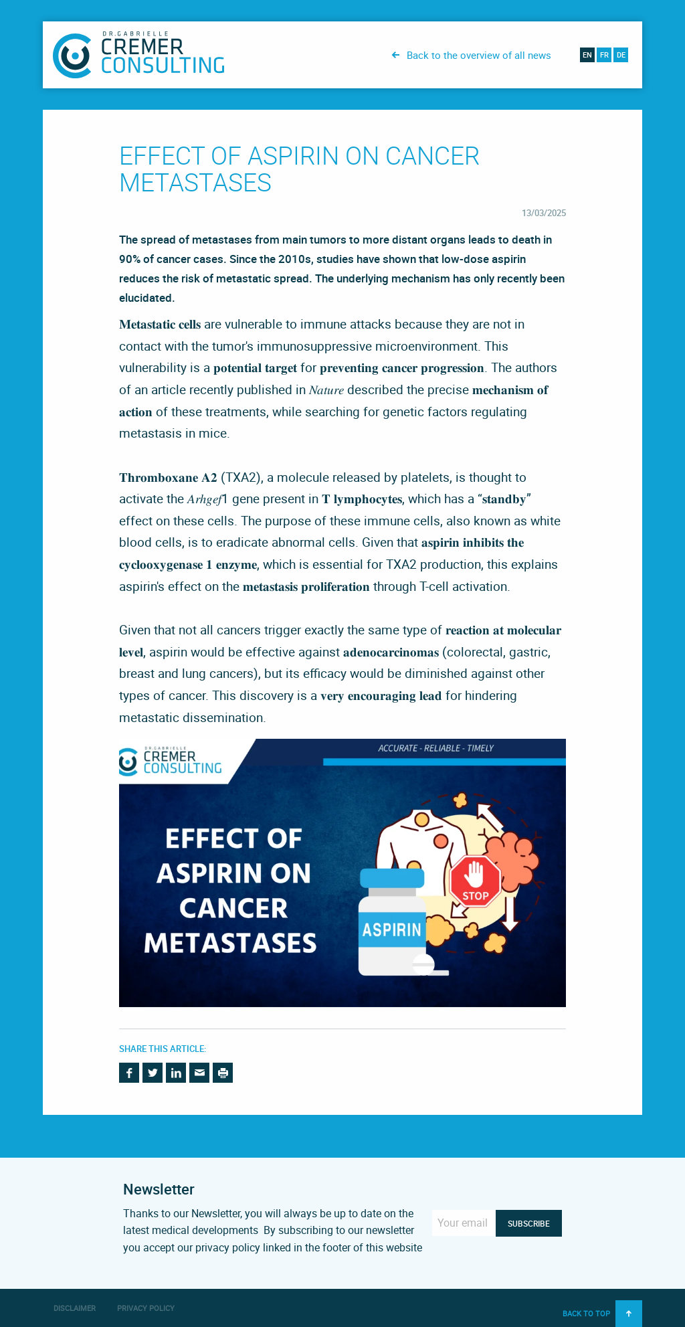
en (587, 55)
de (621, 55)
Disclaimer (75, 1308)
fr (604, 55)
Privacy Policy (146, 1308)
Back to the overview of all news (479, 55)
